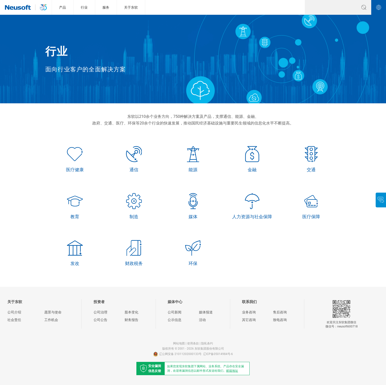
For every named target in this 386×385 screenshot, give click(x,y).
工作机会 (51, 320)
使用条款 (193, 343)
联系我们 (249, 302)
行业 (84, 7)
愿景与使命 (53, 312)
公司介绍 (14, 312)
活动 (202, 320)
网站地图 (179, 343)
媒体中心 (175, 302)
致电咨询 (280, 320)
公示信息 (174, 320)
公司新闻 (174, 312)
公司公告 (100, 320)
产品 (62, 7)
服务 (105, 7)
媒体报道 (206, 312)
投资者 (99, 302)
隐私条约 (207, 343)
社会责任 (14, 320)
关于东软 (131, 7)
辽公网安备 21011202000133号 (177, 354)
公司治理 (100, 312)
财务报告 (131, 320)
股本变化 (131, 312)
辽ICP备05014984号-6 (218, 354)
